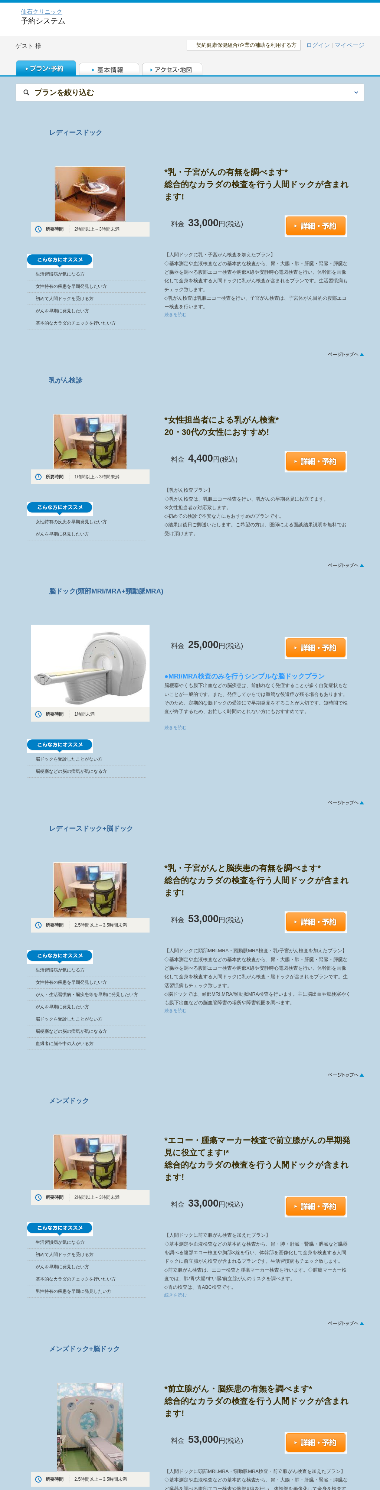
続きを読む (175, 314)
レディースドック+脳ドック (91, 828)
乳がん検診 (65, 380)
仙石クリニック (41, 12)
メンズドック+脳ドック (84, 1349)
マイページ (349, 45)
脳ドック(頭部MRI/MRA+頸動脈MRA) (106, 591)
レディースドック (75, 132)
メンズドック (69, 1101)
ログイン (318, 45)
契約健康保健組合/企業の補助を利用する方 (246, 45)
